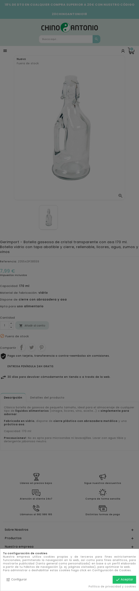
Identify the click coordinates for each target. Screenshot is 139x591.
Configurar (16, 579)
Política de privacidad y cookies (112, 586)
